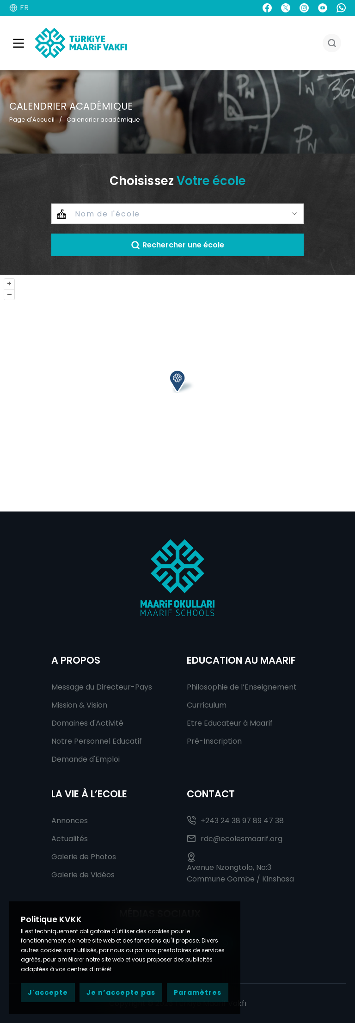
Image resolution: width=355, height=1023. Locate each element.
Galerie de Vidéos (83, 874)
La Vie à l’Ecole (89, 794)
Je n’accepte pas (120, 992)
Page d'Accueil (32, 119)
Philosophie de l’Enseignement (242, 687)
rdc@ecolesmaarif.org (234, 838)
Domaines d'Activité (87, 723)
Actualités (69, 838)
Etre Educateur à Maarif (230, 723)
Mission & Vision (79, 705)
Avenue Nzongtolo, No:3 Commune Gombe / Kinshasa (240, 868)
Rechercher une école (177, 245)
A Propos (75, 660)
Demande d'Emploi (85, 759)
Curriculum (206, 705)
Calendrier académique (103, 119)
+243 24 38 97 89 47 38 (235, 820)
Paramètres (197, 992)
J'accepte (48, 992)
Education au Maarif (241, 660)
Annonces (69, 820)
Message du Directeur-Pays (101, 687)
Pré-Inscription (214, 741)
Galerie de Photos (83, 856)
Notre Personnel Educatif (96, 741)
